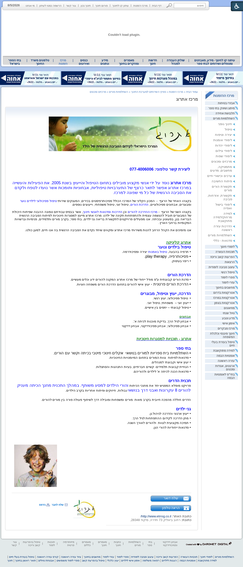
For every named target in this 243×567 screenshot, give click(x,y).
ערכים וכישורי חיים (219, 176)
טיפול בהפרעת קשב (93, 560)
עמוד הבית (192, 91)
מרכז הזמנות (140, 5)
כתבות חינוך (117, 543)
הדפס (42, 504)
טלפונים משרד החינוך (40, 62)
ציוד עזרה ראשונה (71, 556)
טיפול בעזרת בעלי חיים (21, 556)
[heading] (190, 160)
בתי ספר (149, 543)
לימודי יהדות (223, 145)
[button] (169, 5)
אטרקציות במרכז (224, 298)
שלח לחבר (58, 504)
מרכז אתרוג (187, 99)
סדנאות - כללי (222, 240)
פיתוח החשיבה (222, 181)
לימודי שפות (224, 156)
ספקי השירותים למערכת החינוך (148, 91)
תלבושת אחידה (225, 113)
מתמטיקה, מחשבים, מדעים (221, 168)
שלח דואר (171, 498)
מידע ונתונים (104, 62)
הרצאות (230, 262)
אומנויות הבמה (225, 355)
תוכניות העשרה (225, 252)
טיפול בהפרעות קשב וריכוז (31, 543)
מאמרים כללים (86, 543)
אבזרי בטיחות (226, 103)
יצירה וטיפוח (223, 135)
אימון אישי (228, 323)
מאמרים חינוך (102, 543)
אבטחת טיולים (46, 560)
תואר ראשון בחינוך (25, 560)
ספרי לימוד (228, 277)
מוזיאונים (229, 308)
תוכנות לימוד (51, 543)
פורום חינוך (101, 5)
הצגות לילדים (169, 560)
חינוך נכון (86, 5)
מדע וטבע (228, 318)
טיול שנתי (229, 313)
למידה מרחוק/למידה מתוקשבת (222, 217)
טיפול (228, 129)
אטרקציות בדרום (224, 292)
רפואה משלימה (150, 560)
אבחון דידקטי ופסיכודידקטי (170, 543)
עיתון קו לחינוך (120, 5)
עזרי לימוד (228, 282)
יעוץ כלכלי (113, 560)
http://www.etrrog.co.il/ (156, 516)
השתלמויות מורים (224, 118)
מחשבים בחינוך (225, 287)
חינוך (10, 560)
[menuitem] (214, 62)
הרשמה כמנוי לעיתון (50, 5)
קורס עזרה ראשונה (47, 556)
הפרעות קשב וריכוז (222, 257)
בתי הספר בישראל (14, 62)
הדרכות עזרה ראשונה (223, 228)
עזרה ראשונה (226, 361)
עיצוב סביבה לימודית (222, 267)
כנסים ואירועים (84, 62)
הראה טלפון (171, 508)
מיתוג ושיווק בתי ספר (221, 108)
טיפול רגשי (228, 272)
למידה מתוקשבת (224, 350)
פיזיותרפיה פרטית (68, 543)
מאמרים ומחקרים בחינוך (129, 62)
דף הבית (156, 5)
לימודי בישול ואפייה (223, 206)
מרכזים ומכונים (221, 161)
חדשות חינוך (152, 62)
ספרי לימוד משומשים (68, 560)
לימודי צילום (223, 151)
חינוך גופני (225, 124)
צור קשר (71, 5)
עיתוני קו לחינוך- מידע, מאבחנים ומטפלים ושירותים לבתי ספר (214, 62)
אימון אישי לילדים (130, 560)
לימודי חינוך (227, 246)
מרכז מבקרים (226, 328)
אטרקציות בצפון (224, 303)
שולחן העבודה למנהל (176, 62)
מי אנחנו (30, 5)
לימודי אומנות (222, 140)
